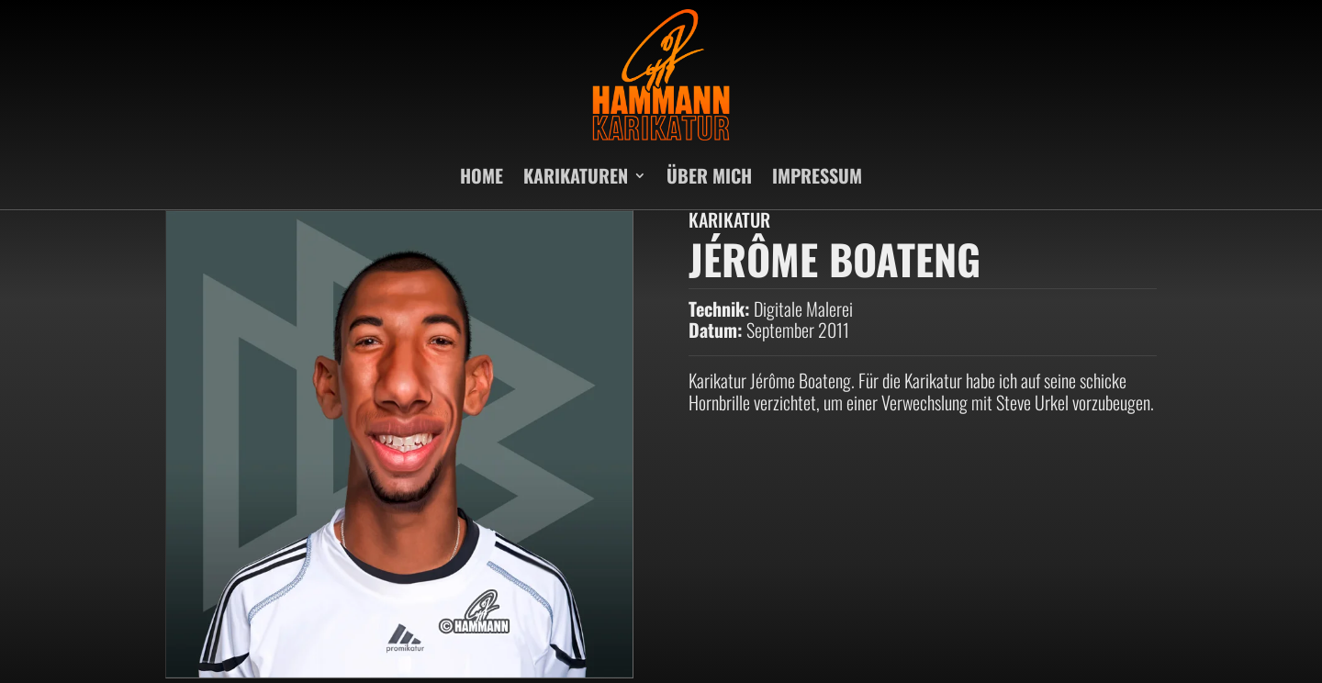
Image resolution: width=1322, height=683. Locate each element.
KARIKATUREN (575, 175)
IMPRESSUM (817, 175)
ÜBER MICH (709, 175)
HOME (481, 175)
